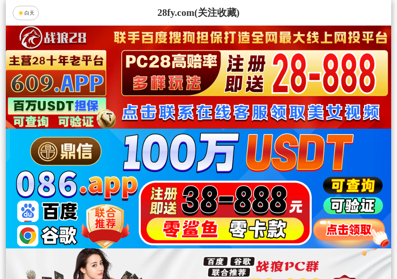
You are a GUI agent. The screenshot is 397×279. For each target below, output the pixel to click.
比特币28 (272, 192)
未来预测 (133, 233)
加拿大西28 (174, 192)
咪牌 (252, 157)
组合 (124, 253)
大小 (223, 253)
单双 (272, 253)
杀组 (174, 253)
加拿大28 (125, 192)
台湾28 (223, 192)
